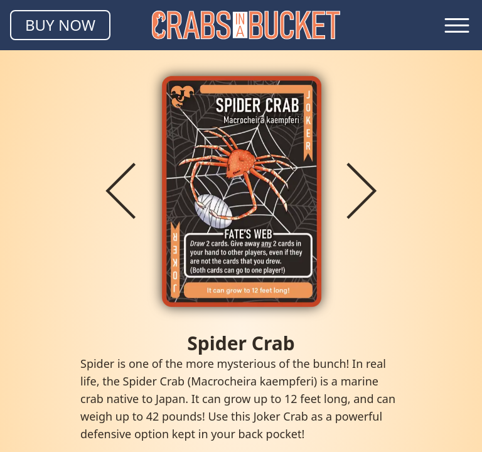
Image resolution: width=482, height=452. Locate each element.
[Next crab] (361, 191)
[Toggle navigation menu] (457, 25)
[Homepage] (246, 25)
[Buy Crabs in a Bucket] (60, 25)
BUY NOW (60, 24)
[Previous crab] (120, 191)
